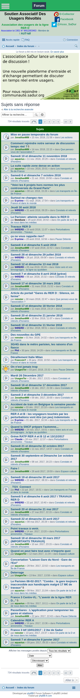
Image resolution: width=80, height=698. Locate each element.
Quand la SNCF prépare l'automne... (34, 426)
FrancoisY (20, 360)
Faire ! (15, 468)
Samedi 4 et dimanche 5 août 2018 (33, 245)
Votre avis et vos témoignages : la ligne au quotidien (41, 268)
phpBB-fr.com (45, 696)
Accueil (10, 46)
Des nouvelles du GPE (26, 334)
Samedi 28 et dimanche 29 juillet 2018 (36, 254)
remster (19, 299)
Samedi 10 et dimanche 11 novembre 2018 (39, 156)
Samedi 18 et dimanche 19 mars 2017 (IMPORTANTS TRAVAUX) (35, 539)
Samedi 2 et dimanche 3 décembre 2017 (37, 394)
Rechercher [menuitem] (76, 46)
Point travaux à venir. (25, 528)
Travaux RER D (21, 226)
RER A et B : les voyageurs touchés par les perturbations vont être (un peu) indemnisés (40, 415)
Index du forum (25, 46)
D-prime (19, 200)
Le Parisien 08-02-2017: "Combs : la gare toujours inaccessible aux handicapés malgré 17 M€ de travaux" (44, 584)
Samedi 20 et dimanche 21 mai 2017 (34, 509)
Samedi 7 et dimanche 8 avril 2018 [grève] (38, 273)
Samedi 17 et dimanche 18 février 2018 (36, 305)
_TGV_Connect (21, 486)
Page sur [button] (34, 121)
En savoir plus (57, 52)
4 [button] (53, 121)
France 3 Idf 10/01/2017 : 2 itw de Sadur (37, 630)
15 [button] (65, 121)
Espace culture (68, 471)
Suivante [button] (70, 121)
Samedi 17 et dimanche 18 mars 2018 (35, 283)
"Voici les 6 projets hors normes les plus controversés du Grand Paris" (38, 186)
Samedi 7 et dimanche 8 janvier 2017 (35, 639)
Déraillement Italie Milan (27, 357)
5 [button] (58, 121)
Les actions (67, 137)
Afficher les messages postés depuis (40, 651)
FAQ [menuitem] (27, 39)
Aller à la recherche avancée (18, 109)
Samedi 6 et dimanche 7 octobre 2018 (36, 175)
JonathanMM (22, 137)
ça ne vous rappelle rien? (27, 236)
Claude (19, 439)
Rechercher (36, 114)
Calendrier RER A (22, 620)
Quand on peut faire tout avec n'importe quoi (41, 551)
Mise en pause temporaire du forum (34, 134)
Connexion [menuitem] (72, 39)
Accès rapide (13, 39)
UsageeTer (20, 369)
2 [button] (44, 121)
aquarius (20, 159)
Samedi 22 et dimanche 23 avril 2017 (35, 518)
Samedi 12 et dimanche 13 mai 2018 (34, 264)
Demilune (20, 220)
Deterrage (17, 572)
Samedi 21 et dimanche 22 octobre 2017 (37, 446)
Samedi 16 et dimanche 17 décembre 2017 (39, 385)
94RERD (19, 210)
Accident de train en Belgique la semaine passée (43, 404)
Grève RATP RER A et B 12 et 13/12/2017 (37, 436)
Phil (17, 350)
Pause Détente (63, 239)
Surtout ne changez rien (27, 197)
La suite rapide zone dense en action (35, 165)
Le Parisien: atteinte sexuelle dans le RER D (40, 217)
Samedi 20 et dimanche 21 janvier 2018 (37, 315)
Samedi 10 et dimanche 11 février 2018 (36, 325)
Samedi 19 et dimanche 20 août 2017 (35, 477)
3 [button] (49, 121)
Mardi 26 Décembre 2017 (27, 375)
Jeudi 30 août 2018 (23, 207)
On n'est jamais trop (24, 366)
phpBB (30, 693)
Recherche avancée (42, 114)
